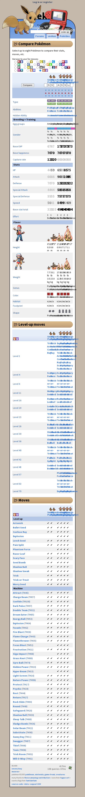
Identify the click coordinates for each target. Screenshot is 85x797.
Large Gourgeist (73, 79)
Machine (18, 588)
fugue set (64, 778)
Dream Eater (20, 614)
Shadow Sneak (54, 434)
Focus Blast (19, 645)
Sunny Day (18, 736)
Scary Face (60, 367)
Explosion (72, 343)
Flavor (17, 222)
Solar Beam (19, 728)
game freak (49, 774)
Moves (23, 500)
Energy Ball (19, 618)
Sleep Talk (19, 719)
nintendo (39, 774)
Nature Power (21, 680)
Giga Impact (20, 653)
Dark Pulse (19, 605)
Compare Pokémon (34, 43)
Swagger (18, 741)
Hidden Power (21, 666)
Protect (17, 684)
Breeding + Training (24, 119)
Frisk (50, 110)
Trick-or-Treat (53, 383)
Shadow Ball (20, 566)
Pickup (54, 107)
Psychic (17, 688)
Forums (39, 36)
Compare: (28, 85)
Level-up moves (31, 324)
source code (17, 784)
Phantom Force (72, 348)
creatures (60, 774)
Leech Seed (53, 408)
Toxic (16, 749)
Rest (15, 693)
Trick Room (19, 754)
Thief (16, 745)
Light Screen (20, 675)
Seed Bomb (53, 467)
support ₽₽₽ (35, 784)
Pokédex (42, 25)
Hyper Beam (19, 671)
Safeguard (19, 710)
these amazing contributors (37, 778)
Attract (17, 592)
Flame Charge (20, 636)
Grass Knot (19, 658)
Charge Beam (20, 597)
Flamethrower (21, 640)
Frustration (19, 649)
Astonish (55, 346)
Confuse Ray (20, 531)
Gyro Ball (18, 662)
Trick (50, 343)
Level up (18, 518)
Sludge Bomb (20, 723)
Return (17, 697)
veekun (52, 36)
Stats (16, 164)
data (26, 784)
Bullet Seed (53, 426)
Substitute (19, 732)
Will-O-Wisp (19, 758)
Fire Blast (18, 632)
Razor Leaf (53, 400)
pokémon (29, 774)
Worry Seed (53, 393)
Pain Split (50, 459)
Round (16, 706)
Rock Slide (19, 701)
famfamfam (31, 780)
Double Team (20, 610)
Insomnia (55, 115)
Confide (17, 601)
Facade (17, 627)
